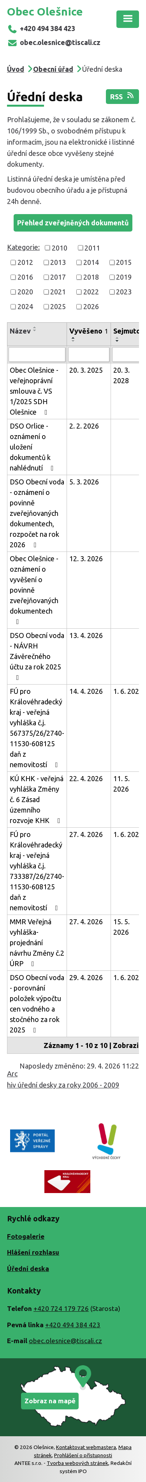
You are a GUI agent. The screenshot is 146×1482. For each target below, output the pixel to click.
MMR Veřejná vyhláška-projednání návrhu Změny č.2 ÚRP (37, 942)
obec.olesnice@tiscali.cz (53, 42)
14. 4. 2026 (86, 691)
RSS (122, 96)
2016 (25, 277)
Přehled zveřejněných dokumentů (73, 223)
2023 (124, 292)
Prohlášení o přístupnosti (83, 1455)
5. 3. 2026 (84, 482)
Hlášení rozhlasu (33, 1252)
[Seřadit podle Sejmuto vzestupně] (117, 337)
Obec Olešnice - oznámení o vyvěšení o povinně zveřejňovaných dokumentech (34, 590)
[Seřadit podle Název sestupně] (35, 330)
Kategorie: (23, 247)
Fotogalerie (25, 1236)
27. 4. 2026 (86, 834)
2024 (25, 306)
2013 (58, 262)
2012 (25, 262)
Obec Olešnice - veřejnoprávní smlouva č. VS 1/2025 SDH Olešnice (34, 391)
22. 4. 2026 (86, 778)
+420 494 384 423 (41, 28)
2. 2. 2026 (84, 426)
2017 (58, 277)
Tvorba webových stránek (77, 1463)
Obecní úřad (53, 69)
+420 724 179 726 (61, 1308)
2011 (92, 247)
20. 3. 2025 (86, 370)
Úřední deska (28, 1268)
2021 (58, 292)
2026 (91, 306)
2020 (25, 292)
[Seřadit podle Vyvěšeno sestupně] (73, 340)
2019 (124, 277)
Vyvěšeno (88, 331)
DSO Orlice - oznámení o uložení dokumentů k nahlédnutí (33, 447)
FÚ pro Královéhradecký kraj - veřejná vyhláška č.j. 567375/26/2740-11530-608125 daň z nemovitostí (37, 727)
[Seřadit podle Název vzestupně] (35, 327)
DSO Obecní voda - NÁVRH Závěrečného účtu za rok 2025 (37, 656)
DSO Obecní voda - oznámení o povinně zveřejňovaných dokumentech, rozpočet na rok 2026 (37, 513)
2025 (58, 306)
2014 (91, 262)
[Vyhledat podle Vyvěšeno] (88, 354)
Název (20, 331)
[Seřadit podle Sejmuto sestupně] (117, 340)
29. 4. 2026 (86, 977)
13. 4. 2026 (86, 635)
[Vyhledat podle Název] (37, 354)
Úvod (15, 69)
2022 (91, 292)
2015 (124, 262)
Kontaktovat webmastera (86, 1447)
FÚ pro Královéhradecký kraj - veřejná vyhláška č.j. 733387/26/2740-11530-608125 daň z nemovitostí (37, 870)
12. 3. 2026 (86, 558)
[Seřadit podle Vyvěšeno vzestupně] (73, 337)
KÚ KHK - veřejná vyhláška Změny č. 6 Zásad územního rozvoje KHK (36, 799)
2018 (91, 277)
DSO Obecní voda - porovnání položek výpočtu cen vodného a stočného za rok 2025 (37, 1004)
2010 (59, 247)
